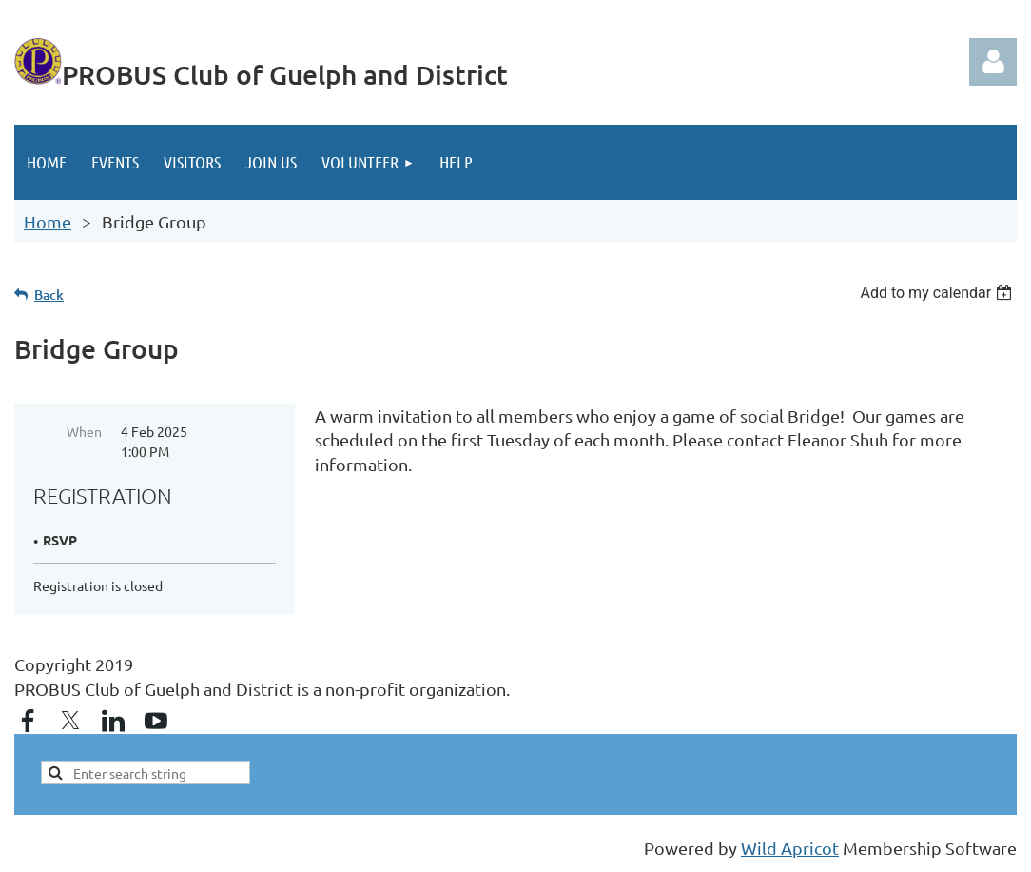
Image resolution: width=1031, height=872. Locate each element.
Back (49, 295)
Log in (993, 62)
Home (47, 221)
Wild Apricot (790, 848)
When (84, 431)
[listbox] (938, 293)
